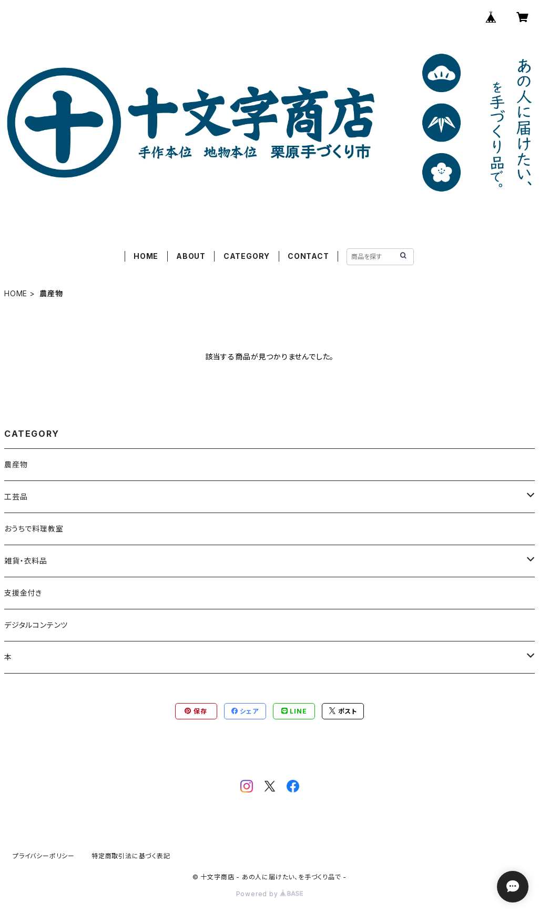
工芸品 (15, 496)
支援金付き (23, 592)
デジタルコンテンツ (36, 624)
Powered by (269, 894)
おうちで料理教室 (33, 528)
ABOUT (191, 256)
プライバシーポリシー (44, 856)
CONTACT (308, 256)
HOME (146, 256)
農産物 (15, 464)
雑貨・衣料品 (25, 560)
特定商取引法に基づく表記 (130, 856)
